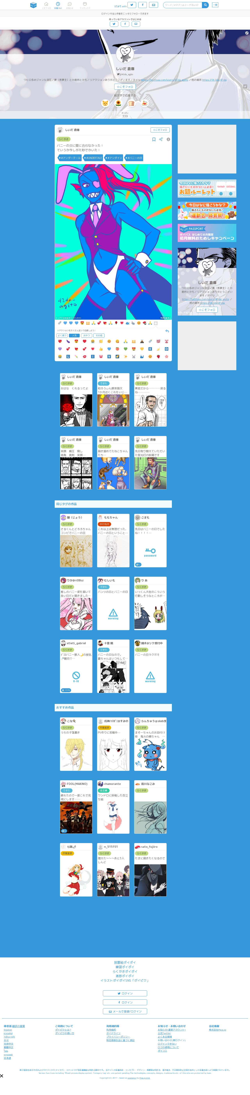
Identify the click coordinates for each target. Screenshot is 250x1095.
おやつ (86, 335)
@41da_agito (126, 74)
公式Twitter (164, 1033)
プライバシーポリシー (118, 1036)
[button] (1, 1075)
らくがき (63, 139)
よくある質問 (165, 1036)
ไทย (6, 1051)
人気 (74, 335)
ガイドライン (113, 1033)
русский (8, 1054)
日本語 (7, 1058)
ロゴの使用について (168, 1047)
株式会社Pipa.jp (217, 1029)
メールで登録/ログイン (125, 1011)
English (8, 1029)
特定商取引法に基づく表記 (120, 1040)
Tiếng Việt (9, 1036)
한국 (6, 1040)
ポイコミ (162, 1050)
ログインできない (167, 1043)
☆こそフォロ (125, 87)
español (8, 1033)
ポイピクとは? (63, 1029)
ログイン (125, 993)
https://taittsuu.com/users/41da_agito (164, 80)
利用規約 (111, 1029)
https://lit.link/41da (214, 80)
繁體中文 (8, 1047)
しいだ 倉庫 (125, 68)
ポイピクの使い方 (64, 1033)
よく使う (62, 335)
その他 (99, 335)
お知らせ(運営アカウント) (172, 1029)
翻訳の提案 (18, 1026)
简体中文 (8, 1043)
